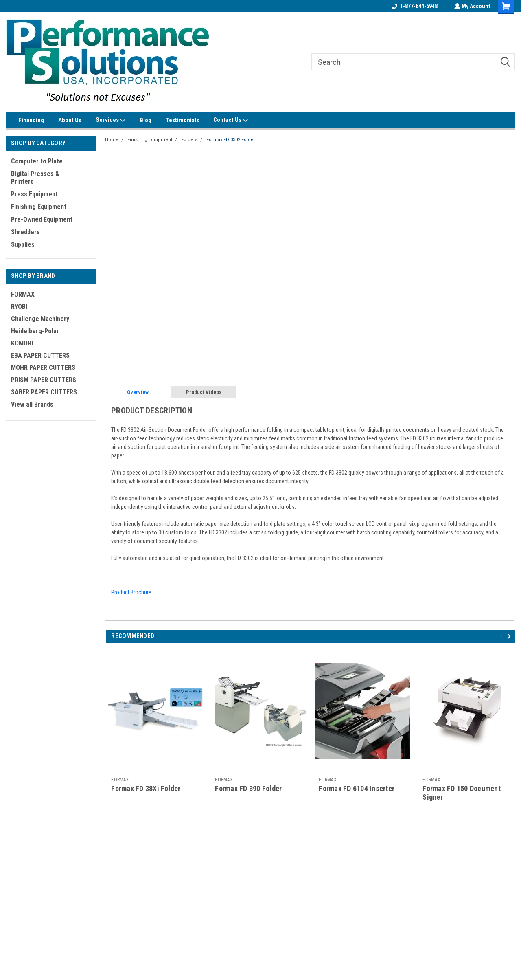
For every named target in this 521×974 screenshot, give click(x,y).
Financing (31, 120)
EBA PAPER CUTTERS (40, 355)
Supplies (23, 244)
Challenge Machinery (40, 319)
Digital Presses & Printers (35, 177)
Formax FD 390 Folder (248, 788)
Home (111, 139)
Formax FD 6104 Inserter (356, 788)
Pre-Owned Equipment (41, 219)
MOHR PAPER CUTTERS (43, 368)
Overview (138, 392)
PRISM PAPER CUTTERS (43, 380)
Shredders (25, 232)
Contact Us (230, 120)
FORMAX (23, 294)
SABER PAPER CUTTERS (44, 392)
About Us (69, 120)
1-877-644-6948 (414, 6)
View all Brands (32, 404)
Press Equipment (34, 194)
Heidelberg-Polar (35, 331)
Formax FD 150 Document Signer (461, 792)
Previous (503, 636)
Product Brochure (131, 592)
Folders (189, 139)
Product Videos (204, 392)
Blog (145, 120)
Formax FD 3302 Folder (230, 139)
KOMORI (22, 343)
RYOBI (19, 306)
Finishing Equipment (38, 207)
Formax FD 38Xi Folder (145, 788)
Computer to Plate (37, 161)
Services (110, 120)
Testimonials (182, 120)
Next (510, 636)
